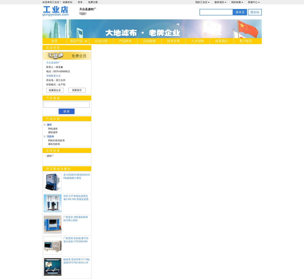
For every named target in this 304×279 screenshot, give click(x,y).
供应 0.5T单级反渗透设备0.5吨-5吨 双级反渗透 (76, 198)
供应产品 (76, 41)
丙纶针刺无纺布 (56, 140)
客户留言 (245, 41)
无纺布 (50, 136)
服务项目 (220, 2)
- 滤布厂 (49, 155)
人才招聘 (197, 41)
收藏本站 (67, 2)
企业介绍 (101, 41)
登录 (80, 2)
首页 (54, 41)
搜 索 (66, 111)
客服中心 (254, 2)
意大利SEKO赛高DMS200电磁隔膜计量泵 (76, 176)
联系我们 (221, 41)
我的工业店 (202, 2)
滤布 (49, 124)
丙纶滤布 (52, 128)
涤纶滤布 (52, 132)
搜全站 (254, 12)
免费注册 (93, 2)
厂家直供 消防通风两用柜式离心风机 (75, 219)
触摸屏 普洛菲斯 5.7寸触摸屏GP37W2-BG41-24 (76, 261)
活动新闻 (149, 41)
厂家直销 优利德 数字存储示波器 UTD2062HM (76, 240)
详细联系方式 (53, 75)
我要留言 (77, 90)
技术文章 (173, 41)
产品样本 (125, 41)
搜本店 (240, 12)
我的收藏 (237, 2)
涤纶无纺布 (53, 144)
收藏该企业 (55, 90)
